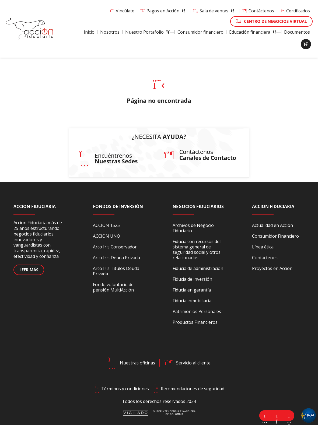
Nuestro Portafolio (148, 32)
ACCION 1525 (106, 225)
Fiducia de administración (198, 268)
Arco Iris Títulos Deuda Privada (116, 271)
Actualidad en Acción (272, 225)
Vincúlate (121, 11)
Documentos (297, 32)
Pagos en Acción (163, 11)
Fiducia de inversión (192, 279)
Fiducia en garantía (192, 290)
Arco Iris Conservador (115, 247)
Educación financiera (253, 32)
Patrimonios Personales (197, 311)
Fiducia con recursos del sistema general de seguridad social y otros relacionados (197, 249)
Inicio (89, 32)
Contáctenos (258, 11)
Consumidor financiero (200, 32)
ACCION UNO (106, 236)
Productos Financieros (195, 322)
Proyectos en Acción (272, 268)
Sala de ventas (214, 11)
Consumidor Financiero (275, 236)
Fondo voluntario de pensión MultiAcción (113, 287)
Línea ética (263, 247)
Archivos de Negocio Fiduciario (193, 228)
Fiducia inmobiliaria (192, 301)
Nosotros (110, 32)
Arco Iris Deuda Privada (116, 258)
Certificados (295, 11)
